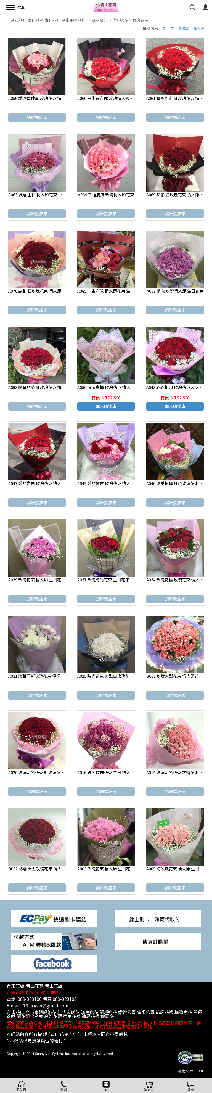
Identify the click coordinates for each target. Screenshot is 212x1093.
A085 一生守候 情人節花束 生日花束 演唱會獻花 (120, 291)
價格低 (198, 28)
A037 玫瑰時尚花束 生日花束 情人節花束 (114, 580)
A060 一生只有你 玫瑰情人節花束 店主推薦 (116, 98)
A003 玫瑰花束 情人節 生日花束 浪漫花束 (114, 869)
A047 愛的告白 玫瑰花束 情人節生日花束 (45, 483)
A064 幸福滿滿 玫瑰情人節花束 (106, 194)
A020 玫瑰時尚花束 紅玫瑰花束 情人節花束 (47, 772)
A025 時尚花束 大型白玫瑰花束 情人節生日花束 (120, 676)
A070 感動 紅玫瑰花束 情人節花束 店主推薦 (47, 291)
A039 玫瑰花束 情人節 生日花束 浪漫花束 (45, 580)
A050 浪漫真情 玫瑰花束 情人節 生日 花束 (115, 387)
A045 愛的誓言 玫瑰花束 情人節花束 (110, 483)
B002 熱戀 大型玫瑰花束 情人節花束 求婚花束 (49, 869)
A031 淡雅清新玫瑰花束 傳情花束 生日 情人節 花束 (54, 676)
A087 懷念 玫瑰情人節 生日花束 (175, 291)
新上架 (169, 28)
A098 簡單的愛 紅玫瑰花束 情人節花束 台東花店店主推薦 (60, 387)
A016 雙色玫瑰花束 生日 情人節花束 (110, 772)
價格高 (183, 28)
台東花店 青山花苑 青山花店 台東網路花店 (48, 20)
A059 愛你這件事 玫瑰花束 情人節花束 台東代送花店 (56, 98)
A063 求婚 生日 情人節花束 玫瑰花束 (41, 194)
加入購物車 (106, 406)
